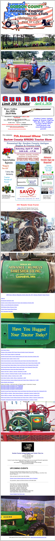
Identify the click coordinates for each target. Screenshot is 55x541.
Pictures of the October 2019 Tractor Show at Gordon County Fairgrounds (17, 352)
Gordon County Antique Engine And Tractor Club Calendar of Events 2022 (17, 302)
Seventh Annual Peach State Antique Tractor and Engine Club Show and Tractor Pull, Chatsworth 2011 (24, 391)
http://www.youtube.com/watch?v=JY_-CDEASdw (12, 386)
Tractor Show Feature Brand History (9, 309)
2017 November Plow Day (7, 311)
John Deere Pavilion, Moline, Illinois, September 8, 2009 (13, 378)
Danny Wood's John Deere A (7, 382)
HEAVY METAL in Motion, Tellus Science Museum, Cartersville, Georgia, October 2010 (20, 393)
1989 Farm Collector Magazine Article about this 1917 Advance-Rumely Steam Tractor (27, 294)
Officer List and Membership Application (10, 305)
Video (19, 208)
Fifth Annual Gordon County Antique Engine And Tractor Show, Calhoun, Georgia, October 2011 (22, 397)
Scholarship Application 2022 (7, 300)
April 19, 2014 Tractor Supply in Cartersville (10, 354)
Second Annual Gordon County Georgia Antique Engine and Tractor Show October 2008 (20, 363)
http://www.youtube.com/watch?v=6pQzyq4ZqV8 (12, 389)
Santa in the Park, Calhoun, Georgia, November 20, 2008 (13, 371)
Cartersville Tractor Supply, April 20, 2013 (10, 358)
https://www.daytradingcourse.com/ (38, 537)
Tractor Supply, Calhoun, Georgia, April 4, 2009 (11, 375)
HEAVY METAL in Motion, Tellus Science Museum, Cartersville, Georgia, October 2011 (20, 395)
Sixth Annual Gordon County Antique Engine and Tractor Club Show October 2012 (19, 360)
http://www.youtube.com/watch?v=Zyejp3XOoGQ (12, 387)
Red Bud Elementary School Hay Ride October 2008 (12, 369)
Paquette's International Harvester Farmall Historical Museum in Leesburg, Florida (19, 399)
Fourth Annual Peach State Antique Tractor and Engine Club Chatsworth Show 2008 (19, 365)
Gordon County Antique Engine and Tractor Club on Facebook (24, 478)
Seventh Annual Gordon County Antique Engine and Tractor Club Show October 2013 (20, 356)
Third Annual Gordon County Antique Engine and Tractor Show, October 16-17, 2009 (19, 380)
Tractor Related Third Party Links (17, 494)
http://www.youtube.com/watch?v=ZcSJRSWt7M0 (12, 385)
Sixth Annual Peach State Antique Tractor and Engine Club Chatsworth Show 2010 (19, 367)
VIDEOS (3, 298)
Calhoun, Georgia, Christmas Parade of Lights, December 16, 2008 (16, 373)
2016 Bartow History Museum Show (9, 307)
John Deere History (5, 350)
